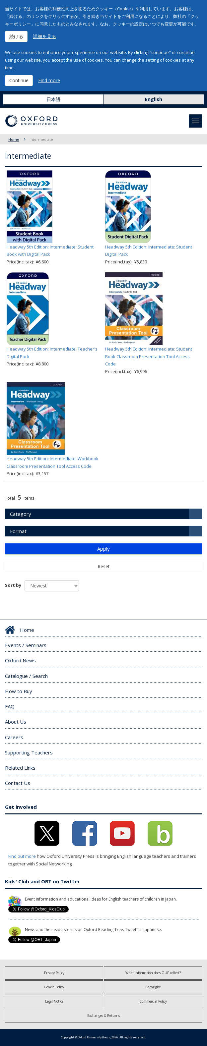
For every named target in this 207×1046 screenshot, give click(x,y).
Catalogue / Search (26, 676)
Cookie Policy (54, 987)
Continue (19, 80)
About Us (15, 721)
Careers (14, 737)
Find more (49, 80)
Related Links (20, 767)
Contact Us (17, 783)
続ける (16, 36)
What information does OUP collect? (153, 972)
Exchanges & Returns (103, 1015)
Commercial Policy (153, 1001)
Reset (104, 566)
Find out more (22, 856)
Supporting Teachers (29, 752)
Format (18, 531)
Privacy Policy (54, 972)
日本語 (53, 99)
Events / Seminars (25, 645)
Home (13, 139)
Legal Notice (54, 1001)
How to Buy (18, 691)
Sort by (13, 585)
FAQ (10, 706)
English (153, 99)
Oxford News (20, 660)
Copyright (153, 987)
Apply (103, 548)
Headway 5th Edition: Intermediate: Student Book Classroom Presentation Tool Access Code (148, 356)
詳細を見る (44, 36)
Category (20, 514)
